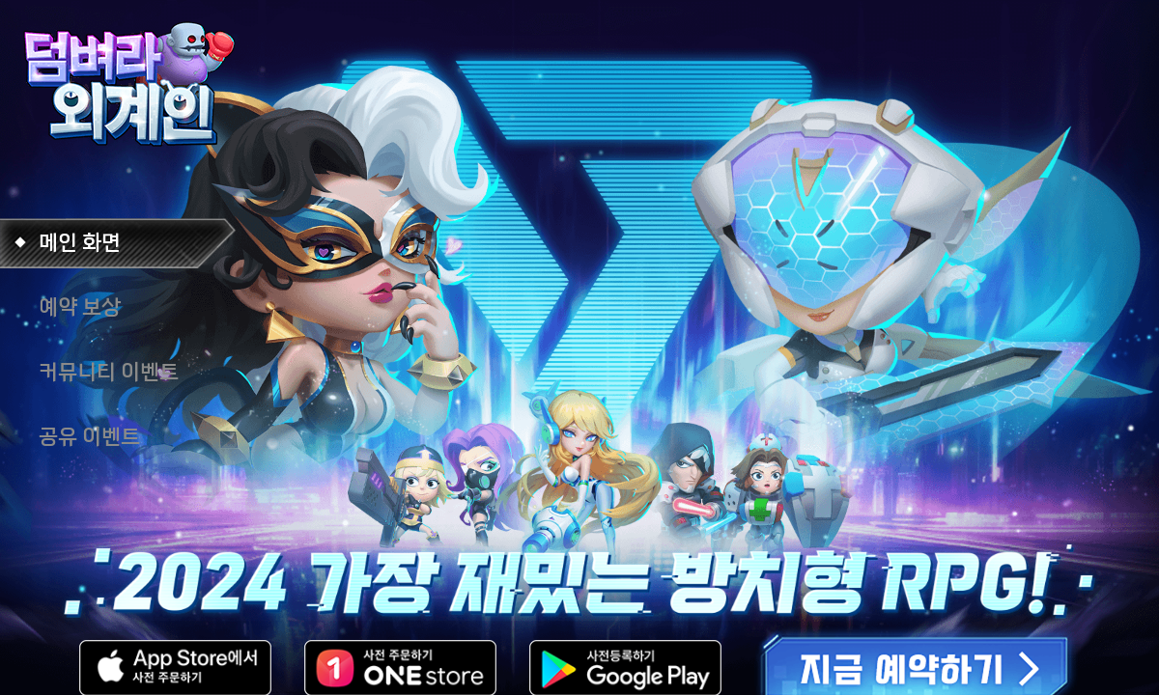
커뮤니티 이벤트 (109, 372)
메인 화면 (80, 243)
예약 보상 (80, 307)
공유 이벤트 (89, 437)
